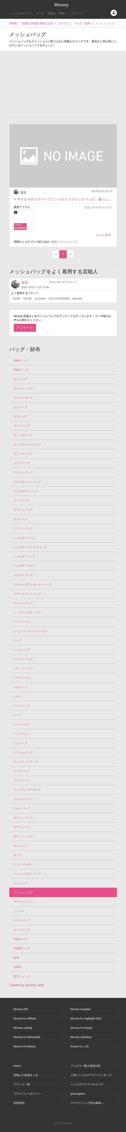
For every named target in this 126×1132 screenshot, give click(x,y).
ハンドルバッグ (23, 659)
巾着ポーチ (20, 939)
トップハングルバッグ (27, 612)
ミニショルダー (23, 864)
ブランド (75, 13)
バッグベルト (22, 733)
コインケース (22, 500)
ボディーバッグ (23, 836)
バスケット (20, 687)
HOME (13, 23)
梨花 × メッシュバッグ (64, 241)
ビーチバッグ (22, 771)
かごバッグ (20, 379)
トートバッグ (22, 621)
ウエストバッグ (23, 388)
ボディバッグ (22, 827)
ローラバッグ (22, 929)
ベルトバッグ (22, 808)
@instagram (77, 1093)
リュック (19, 911)
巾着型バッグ (22, 948)
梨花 (23, 192)
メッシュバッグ (23, 892)
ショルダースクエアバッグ (30, 547)
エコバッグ (20, 407)
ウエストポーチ (23, 397)
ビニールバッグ (23, 752)
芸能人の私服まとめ (26, 1075)
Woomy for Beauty (24, 1046)
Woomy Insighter (80, 1009)
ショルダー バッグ (25, 537)
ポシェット (20, 845)
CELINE (27, 298)
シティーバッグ (23, 528)
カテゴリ (63, 23)
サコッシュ (20, 519)
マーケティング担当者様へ (86, 1103)
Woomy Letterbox (81, 1037)
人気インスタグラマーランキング (91, 1075)
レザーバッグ (22, 920)
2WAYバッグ (21, 360)
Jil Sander (40, 298)
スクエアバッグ (23, 575)
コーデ (40, 13)
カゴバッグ (20, 416)
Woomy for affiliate (25, 1018)
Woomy (61, 4)
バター (18, 696)
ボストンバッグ (23, 817)
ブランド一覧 (22, 1084)
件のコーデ (69, 282)
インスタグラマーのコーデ (86, 1084)
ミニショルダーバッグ (27, 873)
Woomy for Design (81, 1027)
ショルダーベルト (24, 565)
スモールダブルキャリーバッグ (33, 584)
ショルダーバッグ (24, 556)
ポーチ (18, 855)
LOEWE (16, 298)
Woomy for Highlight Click (86, 1018)
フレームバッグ (23, 799)
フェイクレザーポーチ (27, 789)
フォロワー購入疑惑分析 (85, 1065)
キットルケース (23, 435)
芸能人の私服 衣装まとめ (37, 23)
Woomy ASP (21, 1009)
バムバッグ (20, 743)
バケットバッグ (23, 668)
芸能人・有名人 (57, 13)
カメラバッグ (22, 425)
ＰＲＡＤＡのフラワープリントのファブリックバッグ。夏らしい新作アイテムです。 (63, 199)
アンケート (24, 328)
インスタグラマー (22, 13)
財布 (16, 957)
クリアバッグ (22, 463)
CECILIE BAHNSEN (58, 298)
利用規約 (19, 1103)
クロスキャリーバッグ (27, 481)
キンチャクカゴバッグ (27, 444)
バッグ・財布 (82, 23)
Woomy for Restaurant (27, 1037)
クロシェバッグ (23, 472)
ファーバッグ (22, 780)
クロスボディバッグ (26, 491)
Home (17, 1065)
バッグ (18, 715)
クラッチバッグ (23, 453)
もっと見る (103, 235)
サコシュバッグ (23, 509)
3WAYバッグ (21, 369)
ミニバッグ (20, 883)
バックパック (22, 705)
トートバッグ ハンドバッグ (30, 631)
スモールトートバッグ (27, 593)
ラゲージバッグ (23, 901)
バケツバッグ (22, 677)
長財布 (18, 967)
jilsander (77, 298)
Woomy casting (23, 1027)
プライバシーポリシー (27, 1093)
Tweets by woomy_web (26, 985)
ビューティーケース (26, 761)
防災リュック (22, 976)
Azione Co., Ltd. (79, 1046)
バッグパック (22, 724)
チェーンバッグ (23, 603)
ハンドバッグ (22, 649)
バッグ (18, 640)
